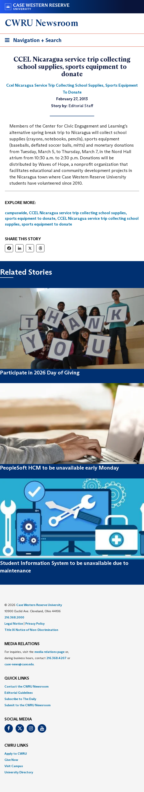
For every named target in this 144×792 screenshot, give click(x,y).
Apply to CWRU (15, 754)
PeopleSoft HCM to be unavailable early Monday (59, 467)
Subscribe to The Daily (20, 699)
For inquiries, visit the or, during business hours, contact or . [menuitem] (37, 658)
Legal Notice (13, 624)
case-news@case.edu (19, 664)
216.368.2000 (14, 617)
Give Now (11, 760)
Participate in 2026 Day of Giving (40, 372)
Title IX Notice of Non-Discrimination (31, 630)
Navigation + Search (32, 41)
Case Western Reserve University (39, 605)
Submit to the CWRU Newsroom (27, 705)
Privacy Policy (35, 624)
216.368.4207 (56, 658)
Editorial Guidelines (18, 693)
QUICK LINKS (16, 678)
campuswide (16, 212)
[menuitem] (72, 686)
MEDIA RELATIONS (22, 644)
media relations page (49, 652)
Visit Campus (13, 766)
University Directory (18, 772)
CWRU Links (16, 745)
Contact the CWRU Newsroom (26, 686)
